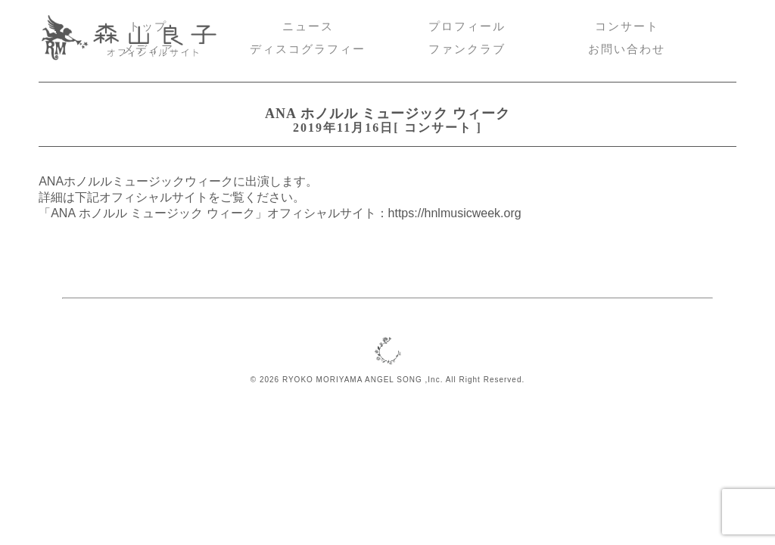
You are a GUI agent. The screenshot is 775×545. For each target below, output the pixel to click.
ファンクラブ (467, 49)
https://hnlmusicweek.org (454, 213)
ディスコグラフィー (308, 49)
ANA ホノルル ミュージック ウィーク (387, 113)
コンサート (627, 26)
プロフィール (467, 26)
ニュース (308, 26)
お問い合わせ (626, 49)
